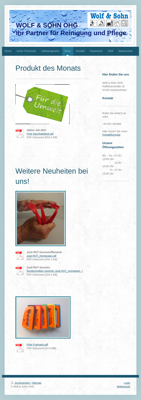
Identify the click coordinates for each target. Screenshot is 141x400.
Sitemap (36, 382)
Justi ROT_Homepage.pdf (41, 255)
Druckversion (20, 382)
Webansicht (123, 386)
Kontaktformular (111, 134)
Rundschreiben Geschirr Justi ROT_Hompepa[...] (55, 270)
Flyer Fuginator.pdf (37, 344)
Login (127, 382)
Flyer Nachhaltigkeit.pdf (40, 133)
